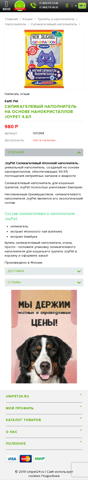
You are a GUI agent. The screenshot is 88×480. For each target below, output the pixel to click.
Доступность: (15, 140)
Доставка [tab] (44, 271)
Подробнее (50, 476)
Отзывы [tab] (44, 282)
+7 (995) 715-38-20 (48, 7)
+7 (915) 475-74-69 (48, 3)
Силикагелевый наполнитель (54, 24)
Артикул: (11, 133)
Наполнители (15, 24)
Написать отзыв (17, 94)
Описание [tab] (44, 152)
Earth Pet (11, 101)
